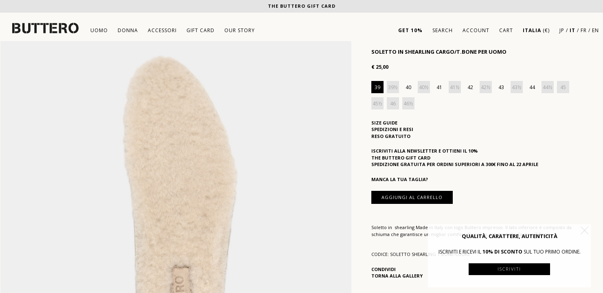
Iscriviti (509, 269)
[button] (585, 230)
